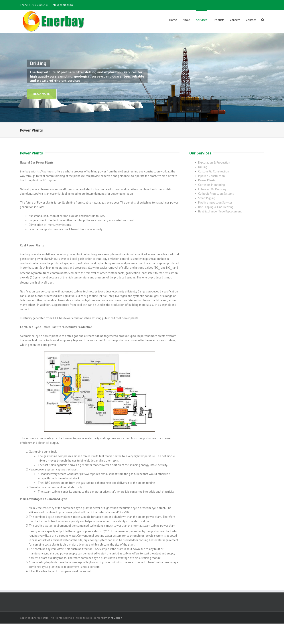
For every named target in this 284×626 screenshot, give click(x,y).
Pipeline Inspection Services (215, 202)
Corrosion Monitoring (211, 184)
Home (173, 20)
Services (201, 20)
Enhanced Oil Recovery (212, 189)
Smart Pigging (206, 198)
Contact (251, 20)
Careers (235, 20)
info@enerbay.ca (62, 4)
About (186, 20)
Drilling (202, 167)
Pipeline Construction (211, 176)
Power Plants (206, 180)
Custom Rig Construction (213, 171)
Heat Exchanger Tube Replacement (220, 211)
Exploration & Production (214, 162)
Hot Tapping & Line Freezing (215, 207)
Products (218, 20)
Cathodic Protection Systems (216, 193)
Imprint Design (113, 617)
